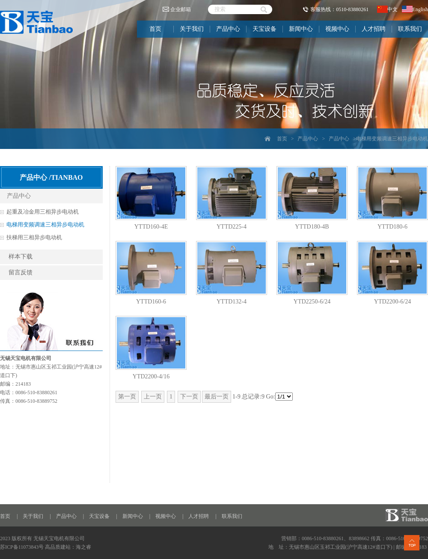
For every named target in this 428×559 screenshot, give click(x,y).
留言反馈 (21, 272)
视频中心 (337, 29)
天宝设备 (264, 29)
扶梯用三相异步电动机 (34, 237)
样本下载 (21, 256)
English (415, 9)
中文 (387, 9)
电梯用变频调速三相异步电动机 (45, 224)
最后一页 (217, 396)
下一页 (189, 396)
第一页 (127, 396)
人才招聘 (374, 29)
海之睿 (83, 547)
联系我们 (410, 29)
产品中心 (228, 29)
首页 (155, 29)
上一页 (153, 396)
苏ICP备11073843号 (22, 547)
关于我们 (192, 29)
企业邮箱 (177, 9)
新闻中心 (301, 29)
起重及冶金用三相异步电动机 (42, 211)
